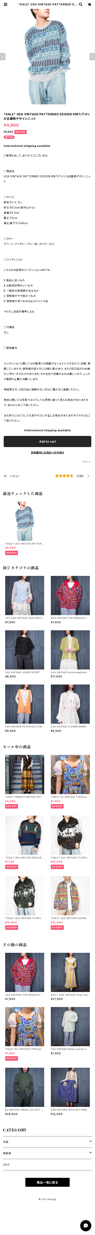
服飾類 (7, 1153)
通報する (86, 461)
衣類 (6, 1141)
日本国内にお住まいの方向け (47, 452)
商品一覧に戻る (47, 1182)
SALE (6, 1164)
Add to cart (47, 441)
